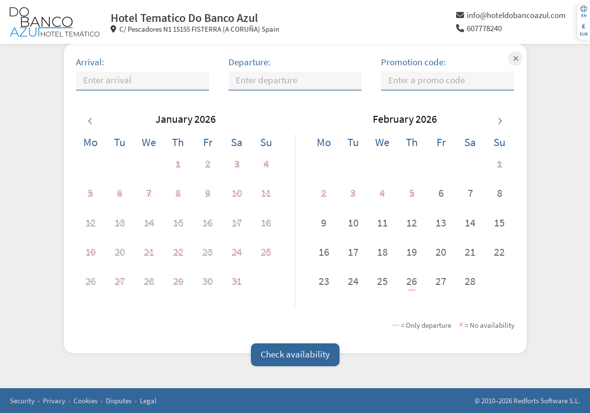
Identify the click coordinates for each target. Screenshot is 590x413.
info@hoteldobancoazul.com (511, 15)
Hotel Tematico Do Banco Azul (184, 17)
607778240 (479, 28)
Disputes (119, 400)
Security (22, 400)
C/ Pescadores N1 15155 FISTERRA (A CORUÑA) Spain (195, 29)
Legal (148, 400)
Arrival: (90, 62)
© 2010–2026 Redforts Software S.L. (527, 400)
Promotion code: (413, 62)
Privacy (54, 400)
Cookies (85, 400)
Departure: (249, 62)
